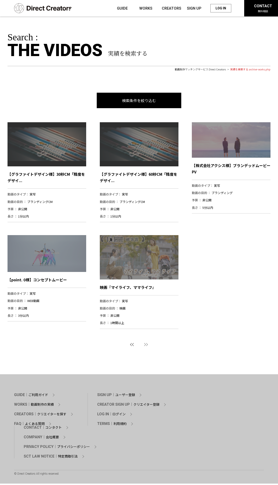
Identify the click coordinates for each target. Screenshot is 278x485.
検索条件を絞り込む (139, 102)
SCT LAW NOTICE (51, 458)
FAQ (29, 425)
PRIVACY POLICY (57, 448)
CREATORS (40, 415)
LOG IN (221, 9)
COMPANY (41, 438)
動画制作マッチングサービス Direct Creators (200, 71)
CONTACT (43, 429)
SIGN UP (116, 396)
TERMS (112, 425)
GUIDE (31, 396)
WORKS (34, 406)
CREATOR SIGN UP (128, 406)
